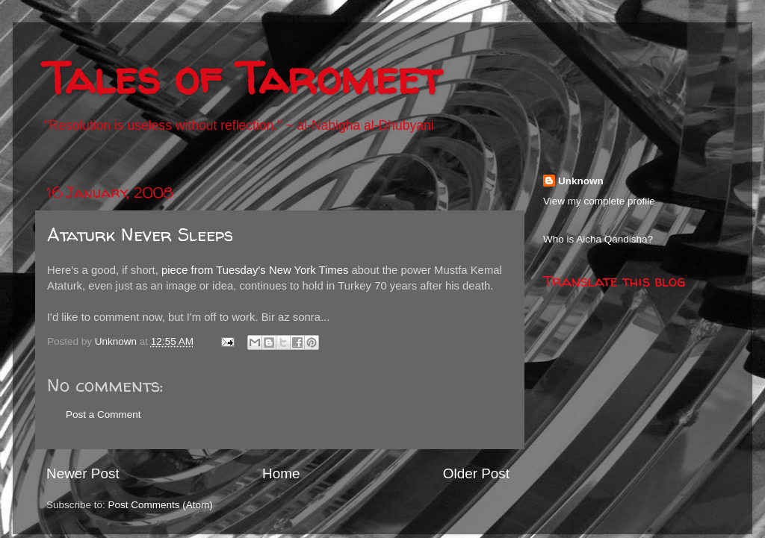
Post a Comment (103, 414)
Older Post (476, 473)
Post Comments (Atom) (160, 504)
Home (281, 473)
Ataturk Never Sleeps (140, 234)
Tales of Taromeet (242, 77)
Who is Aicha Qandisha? (598, 239)
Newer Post (83, 473)
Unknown (581, 181)
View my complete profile (599, 201)
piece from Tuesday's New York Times (254, 270)
